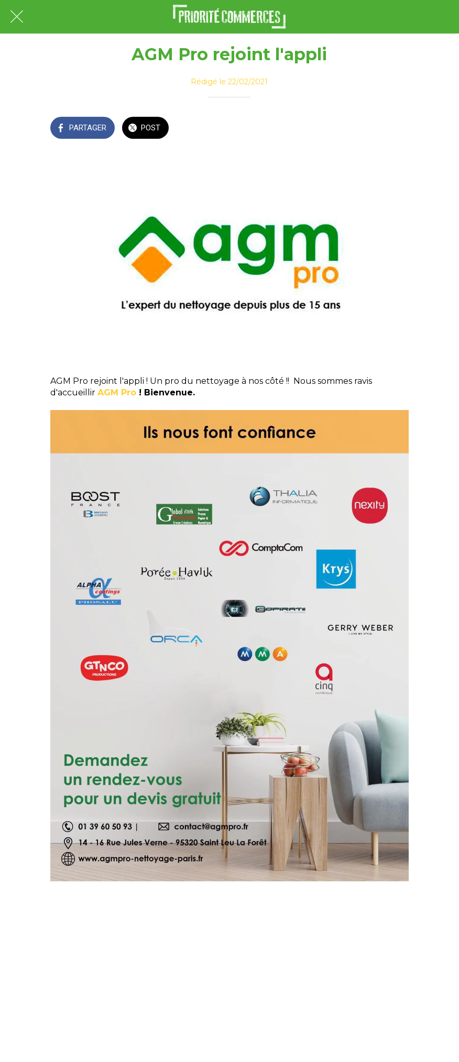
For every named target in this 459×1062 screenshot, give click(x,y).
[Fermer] (16, 16)
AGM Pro (116, 392)
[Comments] (396, 128)
